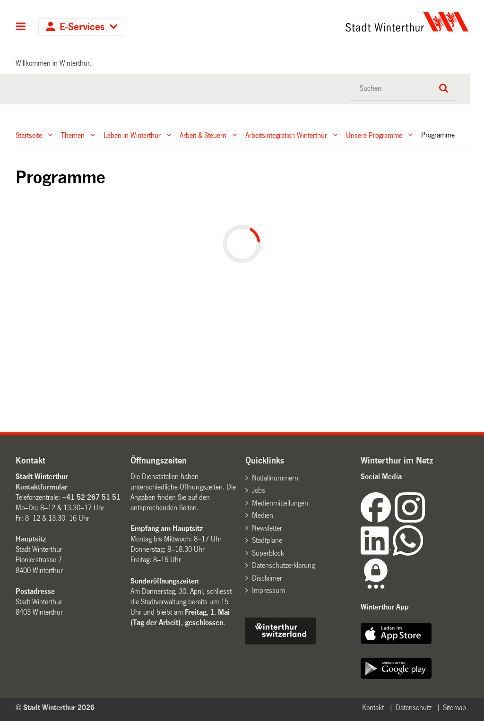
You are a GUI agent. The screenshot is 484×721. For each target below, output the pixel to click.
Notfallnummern (275, 478)
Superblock (268, 553)
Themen (73, 135)
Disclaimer (267, 578)
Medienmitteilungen (280, 503)
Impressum (268, 590)
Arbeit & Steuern (203, 135)
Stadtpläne (267, 540)
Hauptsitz (31, 539)
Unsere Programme (374, 135)
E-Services (82, 27)
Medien (262, 515)
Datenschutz (414, 708)
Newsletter (267, 528)
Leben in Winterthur (132, 135)
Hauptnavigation (21, 27)
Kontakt (373, 708)
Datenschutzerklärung (283, 565)
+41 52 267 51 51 (91, 497)
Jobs (258, 490)
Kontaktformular (42, 487)
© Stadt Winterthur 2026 (55, 708)
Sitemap (454, 708)
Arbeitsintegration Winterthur (286, 135)
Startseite (29, 135)
